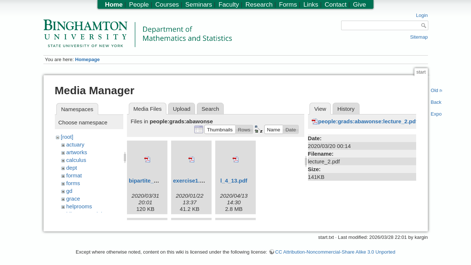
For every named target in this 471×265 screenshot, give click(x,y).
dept (71, 168)
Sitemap (419, 37)
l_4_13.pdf (233, 180)
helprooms (79, 206)
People (139, 4)
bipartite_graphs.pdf (155, 180)
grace (73, 198)
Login (422, 15)
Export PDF (436, 114)
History (346, 109)
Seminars (198, 4)
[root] (67, 137)
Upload (182, 109)
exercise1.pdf (190, 180)
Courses (167, 4)
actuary (75, 144)
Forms (288, 4)
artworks (76, 152)
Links (311, 4)
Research (259, 4)
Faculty (229, 4)
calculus (76, 160)
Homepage (87, 59)
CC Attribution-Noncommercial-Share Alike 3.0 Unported (335, 248)
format (74, 175)
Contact (335, 4)
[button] (220, 129)
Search (210, 109)
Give (359, 4)
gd (69, 191)
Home (114, 4)
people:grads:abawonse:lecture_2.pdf (368, 121)
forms (73, 183)
